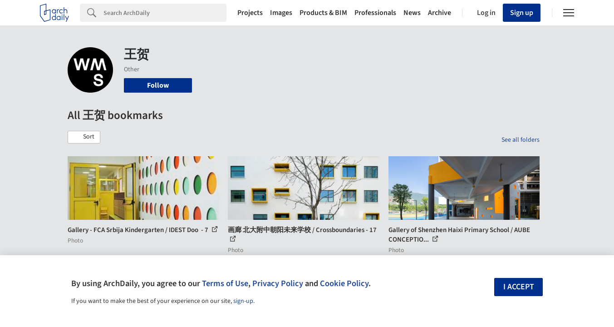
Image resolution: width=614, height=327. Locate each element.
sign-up (243, 301)
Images (281, 12)
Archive (439, 12)
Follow (158, 85)
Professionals (375, 12)
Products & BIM (323, 12)
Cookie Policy (344, 283)
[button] (84, 137)
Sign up (521, 13)
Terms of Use (225, 283)
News (412, 12)
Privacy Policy (277, 283)
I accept (518, 286)
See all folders (520, 140)
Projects (250, 12)
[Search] (164, 13)
